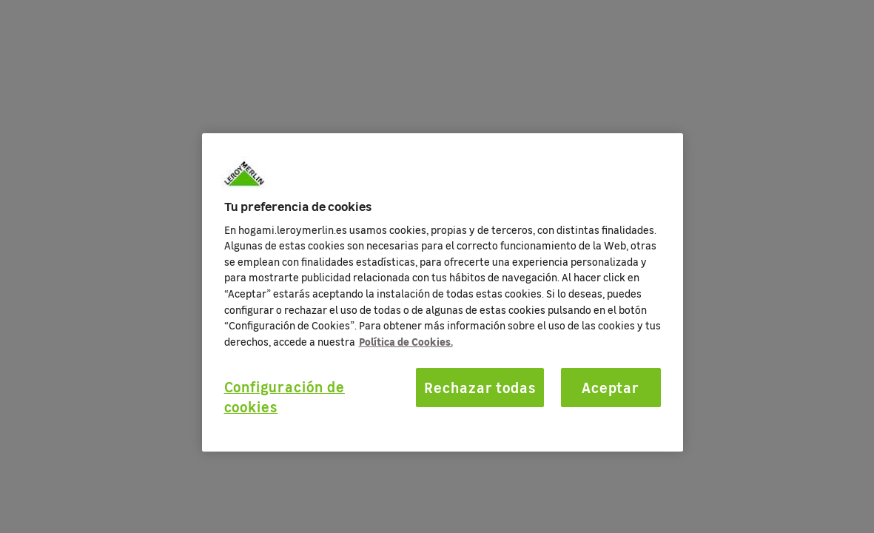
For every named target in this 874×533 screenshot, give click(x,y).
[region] (442, 292)
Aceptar (611, 387)
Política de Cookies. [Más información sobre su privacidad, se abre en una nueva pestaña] (406, 341)
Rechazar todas (480, 387)
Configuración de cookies (284, 396)
